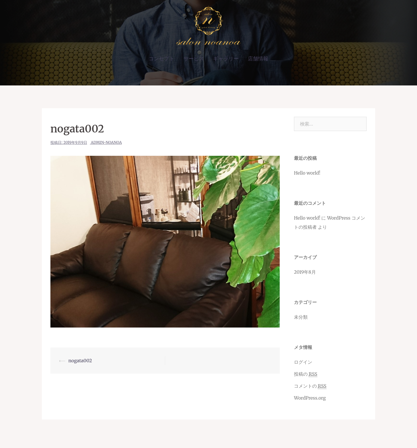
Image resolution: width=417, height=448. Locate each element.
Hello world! (307, 173)
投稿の (305, 374)
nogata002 (80, 360)
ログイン (303, 362)
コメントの (310, 386)
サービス (193, 58)
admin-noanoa (106, 142)
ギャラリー (226, 58)
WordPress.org (310, 398)
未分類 (301, 317)
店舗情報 (258, 58)
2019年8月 (305, 272)
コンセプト (161, 58)
